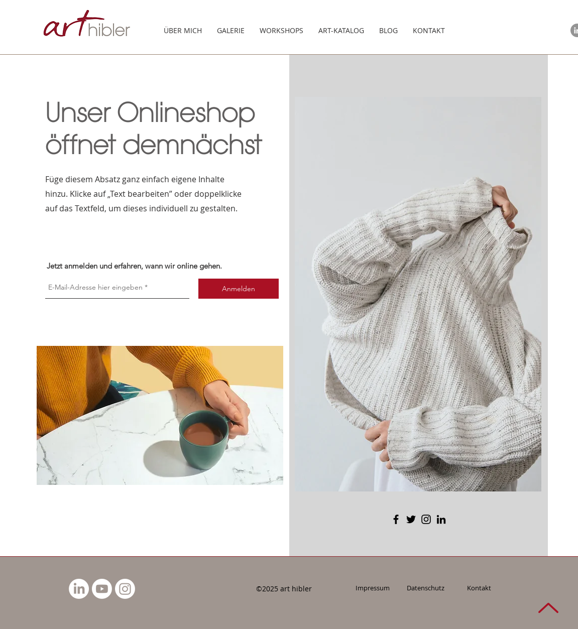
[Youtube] (102, 589)
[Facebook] (396, 519)
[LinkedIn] (441, 519)
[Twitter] (411, 519)
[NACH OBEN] (548, 607)
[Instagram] (426, 519)
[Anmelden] (238, 289)
